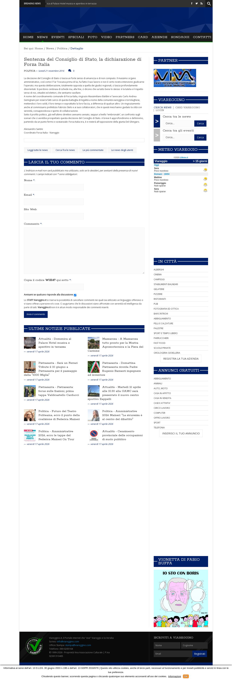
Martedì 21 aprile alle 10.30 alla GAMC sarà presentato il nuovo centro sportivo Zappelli (114, 393)
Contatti (202, 37)
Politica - (45, 411)
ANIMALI (158, 383)
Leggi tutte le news (38, 150)
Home (28, 37)
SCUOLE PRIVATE (162, 347)
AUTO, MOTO (161, 388)
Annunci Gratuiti (178, 370)
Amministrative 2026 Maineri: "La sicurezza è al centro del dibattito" (122, 415)
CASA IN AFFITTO (162, 393)
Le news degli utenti (122, 150)
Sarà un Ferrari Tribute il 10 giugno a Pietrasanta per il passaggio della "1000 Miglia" (51, 369)
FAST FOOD (159, 343)
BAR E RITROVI (161, 313)
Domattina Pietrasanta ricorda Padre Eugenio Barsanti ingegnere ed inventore (114, 369)
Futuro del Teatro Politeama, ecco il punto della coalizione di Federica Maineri (59, 415)
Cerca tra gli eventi (178, 131)
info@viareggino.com (68, 641)
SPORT (157, 422)
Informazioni (174, 676)
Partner (168, 60)
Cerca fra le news (65, 150)
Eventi (58, 37)
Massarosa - (111, 339)
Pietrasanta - (47, 363)
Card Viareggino (187, 107)
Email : (29, 195)
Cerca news (162, 107)
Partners (125, 37)
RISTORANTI (160, 299)
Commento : (33, 224)
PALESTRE (158, 328)
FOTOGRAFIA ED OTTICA (166, 308)
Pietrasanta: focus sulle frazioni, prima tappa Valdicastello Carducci (58, 391)
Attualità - (46, 339)
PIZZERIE (158, 294)
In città (167, 261)
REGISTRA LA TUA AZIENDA (180, 358)
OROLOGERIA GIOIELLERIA (167, 352)
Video (106, 37)
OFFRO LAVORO (162, 417)
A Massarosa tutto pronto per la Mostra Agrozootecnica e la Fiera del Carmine (115, 345)
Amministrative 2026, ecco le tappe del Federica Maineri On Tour (56, 435)
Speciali (76, 37)
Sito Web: (30, 209)
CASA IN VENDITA (162, 398)
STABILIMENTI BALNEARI (166, 284)
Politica (62, 48)
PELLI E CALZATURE (163, 323)
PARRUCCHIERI (161, 338)
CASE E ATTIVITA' (162, 403)
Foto (92, 37)
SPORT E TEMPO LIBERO (166, 333)
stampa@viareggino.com (78, 645)
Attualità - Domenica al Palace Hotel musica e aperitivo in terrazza (66, 3)
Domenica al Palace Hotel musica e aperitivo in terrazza (54, 343)
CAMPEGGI (159, 279)
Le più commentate (93, 150)
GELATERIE (159, 289)
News (42, 37)
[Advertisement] (181, 229)
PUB (156, 303)
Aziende (159, 37)
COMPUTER (159, 412)
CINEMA (158, 274)
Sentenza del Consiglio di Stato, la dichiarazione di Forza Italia (82, 62)
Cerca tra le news (177, 117)
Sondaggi (180, 37)
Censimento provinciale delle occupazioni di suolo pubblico (122, 435)
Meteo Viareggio (178, 149)
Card (143, 37)
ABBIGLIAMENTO (162, 318)
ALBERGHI (159, 269)
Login (160, 110)
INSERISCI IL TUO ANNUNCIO (181, 433)
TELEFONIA (159, 427)
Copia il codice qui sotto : (47, 280)
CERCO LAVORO (162, 408)
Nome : (29, 180)
